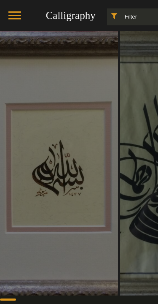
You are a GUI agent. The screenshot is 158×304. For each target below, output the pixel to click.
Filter (122, 16)
